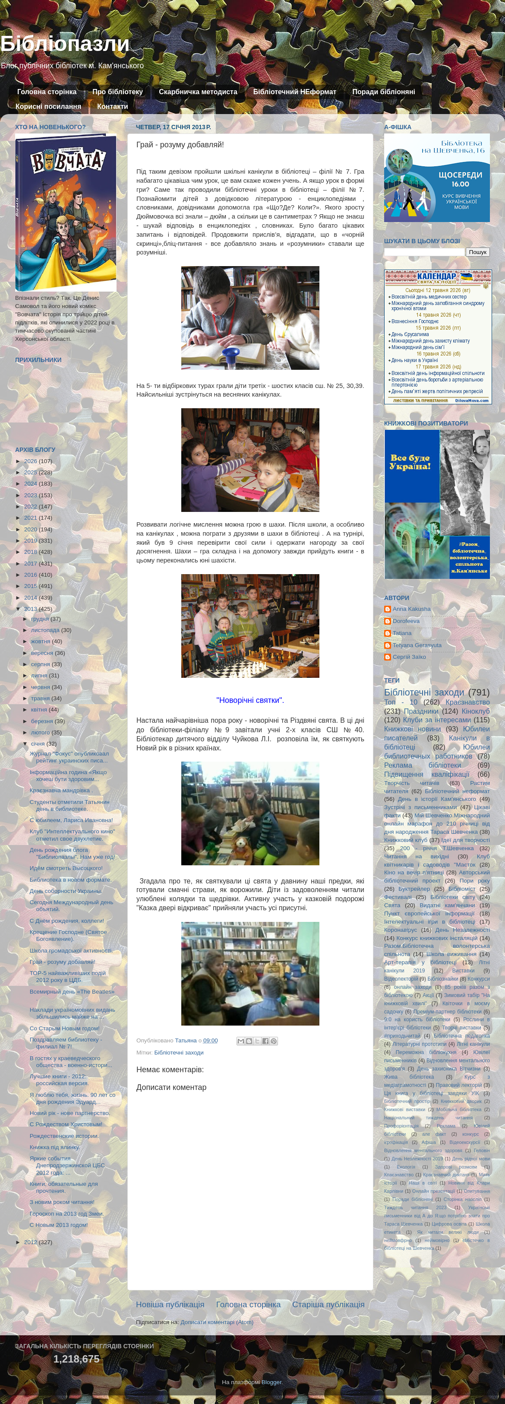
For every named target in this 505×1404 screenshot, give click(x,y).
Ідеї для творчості (466, 840)
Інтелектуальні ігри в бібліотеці (429, 921)
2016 (31, 575)
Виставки (463, 971)
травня (41, 698)
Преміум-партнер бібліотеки (447, 1012)
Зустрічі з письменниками (420, 807)
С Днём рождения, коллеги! (67, 921)
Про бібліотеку (117, 91)
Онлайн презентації (433, 1191)
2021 (31, 518)
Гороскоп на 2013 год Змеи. (67, 1213)
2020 (31, 529)
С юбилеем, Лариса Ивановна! (71, 820)
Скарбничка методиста (198, 91)
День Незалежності (463, 930)
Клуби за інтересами (437, 720)
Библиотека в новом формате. (71, 880)
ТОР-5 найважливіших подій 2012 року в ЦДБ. (68, 976)
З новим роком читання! (62, 1202)
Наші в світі (423, 1182)
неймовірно (437, 1240)
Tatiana (402, 633)
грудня (40, 619)
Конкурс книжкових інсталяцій (437, 938)
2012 (31, 1242)
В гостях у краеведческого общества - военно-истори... (71, 1061)
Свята (392, 905)
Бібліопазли (65, 44)
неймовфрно (398, 1240)
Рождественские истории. (64, 1136)
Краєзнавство (468, 702)
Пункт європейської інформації (429, 913)
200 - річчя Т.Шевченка (437, 848)
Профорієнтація (401, 1125)
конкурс (470, 1134)
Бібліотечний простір (407, 1101)
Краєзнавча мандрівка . (61, 790)
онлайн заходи (413, 987)
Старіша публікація (328, 1304)
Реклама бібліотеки (422, 765)
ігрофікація (396, 1142)
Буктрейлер (414, 889)
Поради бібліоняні (383, 91)
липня (40, 675)
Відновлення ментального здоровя (423, 1150)
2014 (31, 597)
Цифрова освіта (449, 1223)
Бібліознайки (442, 979)
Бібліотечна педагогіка (462, 1036)
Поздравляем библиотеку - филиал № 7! (66, 1043)
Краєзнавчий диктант (446, 1174)
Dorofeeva (406, 621)
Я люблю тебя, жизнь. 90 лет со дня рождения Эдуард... (73, 1098)
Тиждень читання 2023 (415, 1207)
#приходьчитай (402, 1036)
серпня (41, 664)
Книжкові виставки (404, 1109)
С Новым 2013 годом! (59, 1225)
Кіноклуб (476, 711)
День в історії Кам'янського (437, 799)
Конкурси (479, 979)
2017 (31, 563)
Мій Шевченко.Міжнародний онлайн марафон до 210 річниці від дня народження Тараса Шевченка (437, 823)
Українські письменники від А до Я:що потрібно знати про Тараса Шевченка (437, 1215)
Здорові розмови (456, 1166)
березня (43, 721)
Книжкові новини (412, 729)
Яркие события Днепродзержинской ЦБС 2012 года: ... (67, 1165)
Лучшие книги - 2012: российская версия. (59, 1079)
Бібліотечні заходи (178, 1052)
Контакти (112, 106)
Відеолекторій (401, 979)
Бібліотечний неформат (457, 791)
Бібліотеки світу (452, 897)
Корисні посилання (48, 106)
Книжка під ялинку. (55, 1147)
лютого (41, 732)
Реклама (446, 1125)
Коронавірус (400, 930)
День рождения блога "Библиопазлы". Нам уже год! (72, 853)
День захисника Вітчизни (448, 1069)
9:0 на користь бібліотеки (417, 1019)
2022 (31, 506)
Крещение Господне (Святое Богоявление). (68, 935)
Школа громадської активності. (71, 950)
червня (41, 687)
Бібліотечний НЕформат (295, 91)
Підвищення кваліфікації (427, 774)
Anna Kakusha (412, 609)
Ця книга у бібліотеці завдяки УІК (431, 1093)
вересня (43, 653)
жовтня (41, 641)
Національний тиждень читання (428, 1117)
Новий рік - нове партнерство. (70, 1113)
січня (38, 743)
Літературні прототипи (419, 1044)
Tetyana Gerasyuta (417, 645)
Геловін (482, 1150)
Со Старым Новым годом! (65, 1028)
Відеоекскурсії (465, 1142)
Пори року (475, 880)
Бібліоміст (462, 889)
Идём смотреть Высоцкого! (66, 868)
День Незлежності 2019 (417, 1158)
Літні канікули (473, 1044)
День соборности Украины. (66, 891)
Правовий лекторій (459, 1085)
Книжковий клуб (405, 840)
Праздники (421, 711)
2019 (31, 540)
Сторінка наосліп (463, 1199)
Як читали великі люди (448, 1232)
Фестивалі (398, 897)
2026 (31, 461)
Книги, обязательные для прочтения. (64, 1187)
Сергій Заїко (409, 657)
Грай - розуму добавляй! (62, 962)
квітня (40, 709)
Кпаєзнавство (398, 1174)
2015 (31, 586)
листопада (46, 630)
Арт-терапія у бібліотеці (420, 962)
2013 (31, 609)
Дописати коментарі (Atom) (216, 1322)
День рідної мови (471, 1158)
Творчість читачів (411, 783)
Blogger (271, 1382)
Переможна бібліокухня (426, 1052)
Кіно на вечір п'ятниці (414, 872)
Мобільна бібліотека (458, 1109)
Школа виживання (451, 954)
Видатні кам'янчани (447, 905)
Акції (428, 995)
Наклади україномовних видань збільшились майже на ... (72, 1013)
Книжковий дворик (461, 1101)
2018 (31, 552)
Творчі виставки (461, 1028)
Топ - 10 (400, 702)
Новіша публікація (170, 1304)
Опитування (477, 1191)
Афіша (429, 1142)
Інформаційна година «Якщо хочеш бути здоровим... (68, 775)
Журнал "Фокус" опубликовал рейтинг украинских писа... (69, 757)
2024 (31, 483)
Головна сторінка (46, 91)
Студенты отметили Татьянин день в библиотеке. (70, 805)
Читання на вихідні (416, 856)
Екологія (406, 1166)
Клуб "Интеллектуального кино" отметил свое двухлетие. (72, 835)
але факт (434, 1134)
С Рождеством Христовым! (66, 1124)
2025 (31, 472)
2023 (31, 495)
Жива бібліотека (409, 1077)
